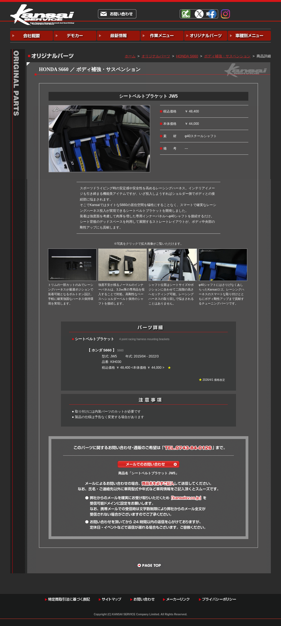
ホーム (130, 56)
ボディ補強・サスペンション (227, 56)
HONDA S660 (187, 56)
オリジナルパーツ (156, 56)
